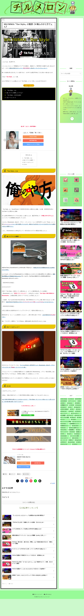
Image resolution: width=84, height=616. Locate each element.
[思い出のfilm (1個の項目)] (77, 438)
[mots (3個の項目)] (70, 407)
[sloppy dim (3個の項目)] (78, 407)
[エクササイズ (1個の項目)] (70, 415)
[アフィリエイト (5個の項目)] (72, 401)
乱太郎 (71, 86)
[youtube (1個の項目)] (76, 419)
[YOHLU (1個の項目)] (79, 417)
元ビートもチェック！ (29, 162)
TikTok (5, 474)
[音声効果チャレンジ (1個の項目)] (75, 424)
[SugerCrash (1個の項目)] (78, 440)
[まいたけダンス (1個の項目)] (65, 438)
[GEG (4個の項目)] (79, 401)
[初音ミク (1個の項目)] (71, 440)
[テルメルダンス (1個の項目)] (76, 413)
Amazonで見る (33, 136)
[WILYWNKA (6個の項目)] (78, 399)
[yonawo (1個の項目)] (71, 411)
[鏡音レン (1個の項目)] (79, 432)
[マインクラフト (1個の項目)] (64, 432)
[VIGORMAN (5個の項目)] (64, 401)
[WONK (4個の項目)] (63, 403)
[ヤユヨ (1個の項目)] (65, 419)
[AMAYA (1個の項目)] (79, 442)
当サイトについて (37, 594)
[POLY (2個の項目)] (72, 409)
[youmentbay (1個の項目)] (72, 442)
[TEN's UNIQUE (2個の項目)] (65, 409)
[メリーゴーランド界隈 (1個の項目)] (66, 421)
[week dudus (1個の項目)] (77, 426)
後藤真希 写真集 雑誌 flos (23, 457)
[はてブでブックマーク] (26, 480)
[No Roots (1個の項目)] (72, 432)
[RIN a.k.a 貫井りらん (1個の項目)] (75, 428)
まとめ (25, 164)
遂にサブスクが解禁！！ (29, 160)
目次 (27, 155)
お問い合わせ (47, 594)
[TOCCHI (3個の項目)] (72, 405)
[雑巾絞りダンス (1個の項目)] (65, 426)
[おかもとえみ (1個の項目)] (66, 444)
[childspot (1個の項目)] (78, 434)
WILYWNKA (26, 474)
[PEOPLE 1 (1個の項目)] (63, 442)
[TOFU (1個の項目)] (63, 434)
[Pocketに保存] (30, 480)
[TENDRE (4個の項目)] (78, 403)
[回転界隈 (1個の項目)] (71, 430)
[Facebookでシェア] (22, 480)
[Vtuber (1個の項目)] (79, 430)
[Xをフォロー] (72, 118)
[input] (71, 73)
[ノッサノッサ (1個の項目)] (64, 440)
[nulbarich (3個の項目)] (64, 407)
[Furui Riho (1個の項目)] (64, 430)
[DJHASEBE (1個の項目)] (65, 436)
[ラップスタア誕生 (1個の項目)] (64, 417)
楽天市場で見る (33, 140)
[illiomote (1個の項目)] (64, 428)
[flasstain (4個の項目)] (70, 403)
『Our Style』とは (28, 158)
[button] (39, 480)
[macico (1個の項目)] (70, 434)
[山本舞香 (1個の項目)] (63, 415)
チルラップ (12, 474)
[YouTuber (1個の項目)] (64, 424)
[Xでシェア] (17, 480)
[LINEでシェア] (35, 480)
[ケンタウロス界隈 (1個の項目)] (76, 436)
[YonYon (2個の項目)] (78, 409)
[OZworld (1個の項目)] (78, 411)
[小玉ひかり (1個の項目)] (73, 417)
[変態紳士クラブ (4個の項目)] (64, 405)
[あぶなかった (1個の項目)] (78, 415)
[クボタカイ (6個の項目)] (71, 399)
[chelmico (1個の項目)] (77, 444)
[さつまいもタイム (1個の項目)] (77, 421)
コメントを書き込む (28, 502)
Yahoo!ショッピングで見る (33, 144)
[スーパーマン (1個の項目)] (65, 413)
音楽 (19, 474)
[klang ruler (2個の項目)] (64, 411)
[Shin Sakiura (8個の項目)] (64, 399)
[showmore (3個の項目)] (78, 405)
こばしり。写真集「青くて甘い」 (33, 132)
